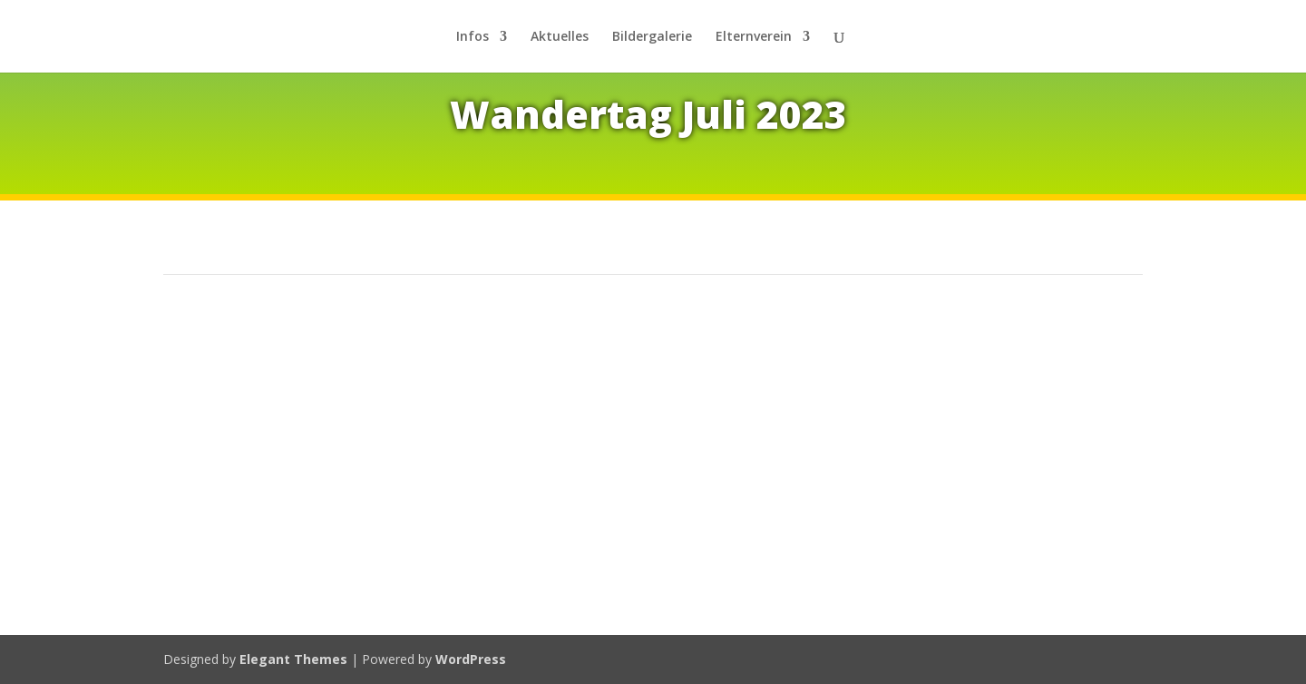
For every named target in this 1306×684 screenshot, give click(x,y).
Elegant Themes (293, 659)
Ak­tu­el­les (560, 37)
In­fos (472, 37)
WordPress (470, 659)
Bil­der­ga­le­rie (652, 37)
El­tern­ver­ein (754, 37)
